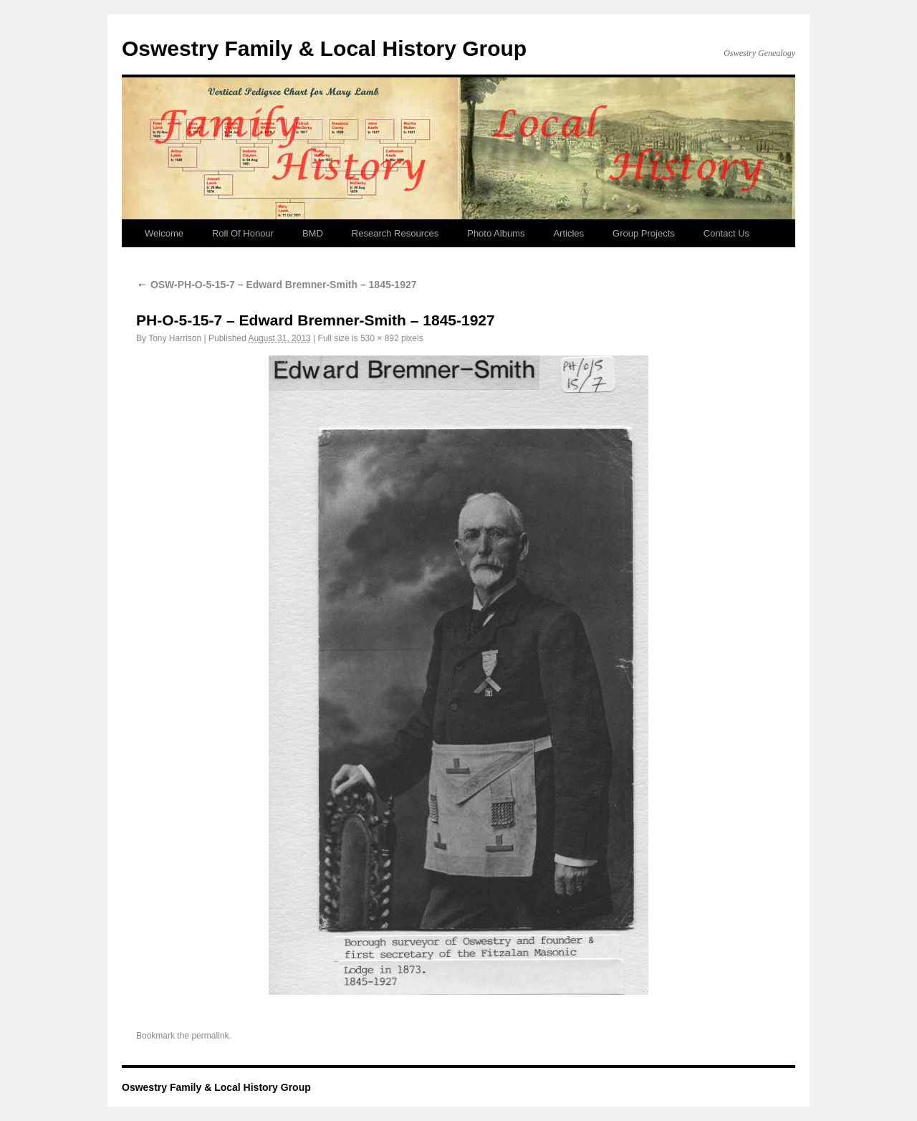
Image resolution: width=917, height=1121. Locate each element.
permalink (210, 1036)
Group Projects (644, 233)
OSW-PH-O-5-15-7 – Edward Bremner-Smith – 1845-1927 (276, 284)
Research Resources (395, 233)
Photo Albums (495, 233)
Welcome (164, 233)
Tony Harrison (174, 338)
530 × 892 (379, 338)
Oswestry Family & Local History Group (324, 48)
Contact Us (726, 233)
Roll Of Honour (243, 233)
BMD (312, 233)
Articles (568, 233)
